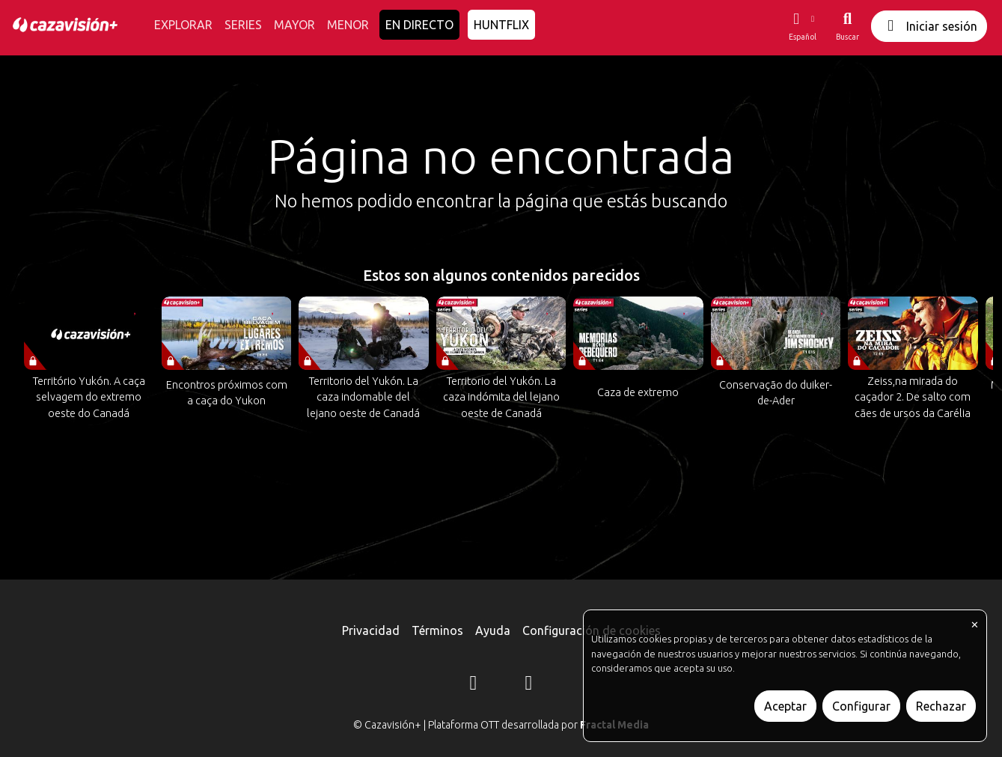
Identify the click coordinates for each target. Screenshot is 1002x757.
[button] (802, 26)
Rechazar (941, 706)
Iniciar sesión (929, 26)
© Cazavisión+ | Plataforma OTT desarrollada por (501, 725)
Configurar (861, 706)
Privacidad (371, 630)
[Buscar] (847, 26)
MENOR (348, 24)
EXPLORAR (183, 24)
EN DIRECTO (419, 24)
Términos (437, 630)
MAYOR (294, 24)
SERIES (243, 24)
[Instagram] (473, 685)
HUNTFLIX (501, 24)
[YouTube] (529, 685)
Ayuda (492, 630)
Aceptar (785, 706)
